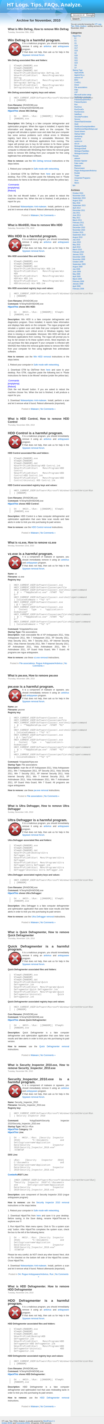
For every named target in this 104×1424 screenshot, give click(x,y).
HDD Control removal (41, 527)
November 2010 (79, 230)
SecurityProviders (81, 117)
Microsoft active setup (82, 95)
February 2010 (78, 252)
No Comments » (48, 215)
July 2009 (76, 269)
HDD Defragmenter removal (54, 1398)
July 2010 (76, 240)
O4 (75, 65)
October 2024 (78, 193)
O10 (76, 46)
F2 (75, 38)
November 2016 (79, 196)
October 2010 (78, 232)
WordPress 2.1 (49, 1421)
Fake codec (78, 163)
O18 (76, 51)
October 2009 (78, 262)
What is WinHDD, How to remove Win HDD (35, 225)
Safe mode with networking (46, 169)
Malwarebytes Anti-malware (33, 206)
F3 (75, 41)
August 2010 (77, 237)
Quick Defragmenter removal (54, 1046)
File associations (80, 87)
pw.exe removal (41, 790)
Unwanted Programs (82, 178)
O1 (75, 43)
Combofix (12, 1174)
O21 (76, 58)
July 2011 (76, 213)
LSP (76, 92)
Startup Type (78, 70)
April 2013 (76, 208)
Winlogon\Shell (80, 149)
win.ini (76, 144)
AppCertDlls (79, 73)
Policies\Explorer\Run (82, 100)
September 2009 (79, 264)
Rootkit (77, 173)
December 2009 (79, 257)
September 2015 (79, 205)
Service (77, 119)
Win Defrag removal (42, 161)
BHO (76, 80)
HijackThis (77, 36)
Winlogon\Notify (80, 146)
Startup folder (79, 134)
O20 (76, 56)
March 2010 (77, 250)
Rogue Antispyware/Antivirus (85, 171)
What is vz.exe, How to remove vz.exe (32, 542)
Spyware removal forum (33, 55)
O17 (76, 48)
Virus (76, 180)
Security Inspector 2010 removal (52, 1202)
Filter (76, 90)
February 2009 (78, 281)
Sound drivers (79, 131)
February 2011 (78, 223)
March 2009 (77, 279)
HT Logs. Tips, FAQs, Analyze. (44, 5)
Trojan (76, 176)
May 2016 (76, 203)
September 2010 (79, 235)
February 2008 (78, 289)
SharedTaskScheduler (82, 122)
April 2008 (76, 286)
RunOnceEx (79, 109)
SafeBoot (78, 114)
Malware (77, 166)
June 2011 (77, 215)
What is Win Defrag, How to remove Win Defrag (38, 29)
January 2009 (78, 284)
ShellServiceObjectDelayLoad (85, 129)
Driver (76, 85)
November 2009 (79, 259)
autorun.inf (78, 78)
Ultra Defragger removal (43, 916)
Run (76, 104)
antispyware (63, 46)
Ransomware (79, 168)
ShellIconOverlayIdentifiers (84, 127)
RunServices (79, 112)
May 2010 (76, 245)
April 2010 (76, 247)
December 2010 (79, 227)
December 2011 (79, 210)
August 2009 (77, 267)
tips (74, 185)
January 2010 (78, 254)
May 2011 (76, 218)
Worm (76, 183)
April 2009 (76, 276)
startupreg (78, 136)
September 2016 (79, 198)
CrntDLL (77, 82)
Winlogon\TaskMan (81, 151)
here (48, 174)
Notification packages (82, 97)
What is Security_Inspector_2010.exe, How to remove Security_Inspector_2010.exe (38, 1066)
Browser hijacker (80, 161)
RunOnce (78, 107)
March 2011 (77, 220)
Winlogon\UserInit (81, 153)
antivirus (47, 46)
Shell (76, 124)
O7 (75, 68)
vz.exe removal (41, 657)
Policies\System (80, 102)
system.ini (78, 141)
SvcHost (77, 139)
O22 (76, 60)
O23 (76, 63)
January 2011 (78, 225)
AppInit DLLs (79, 75)
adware (77, 158)
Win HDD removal (42, 356)
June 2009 (77, 272)
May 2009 (76, 274)
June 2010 (77, 242)
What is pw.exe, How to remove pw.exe (33, 675)
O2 (75, 53)
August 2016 (77, 201)
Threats (76, 156)
